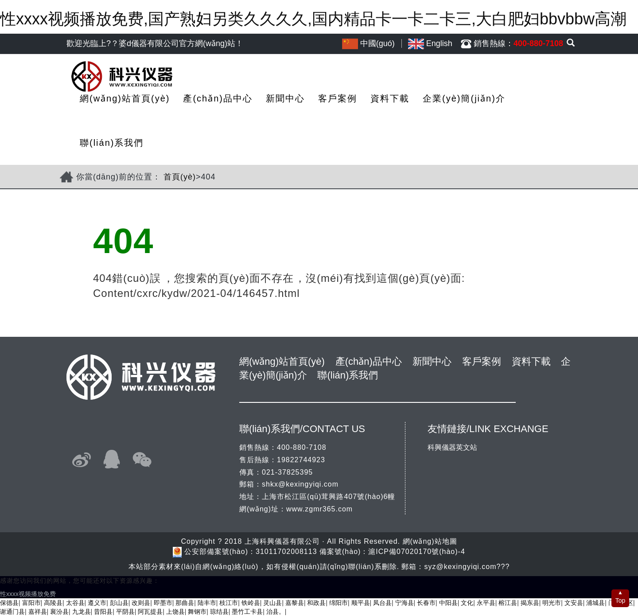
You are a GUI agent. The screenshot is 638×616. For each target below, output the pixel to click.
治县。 (275, 611)
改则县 (141, 602)
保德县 (9, 602)
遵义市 (97, 602)
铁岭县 (250, 602)
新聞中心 (285, 98)
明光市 (551, 602)
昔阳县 (103, 611)
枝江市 (228, 602)
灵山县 (272, 602)
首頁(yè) (179, 176)
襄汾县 (59, 611)
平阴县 (125, 611)
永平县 (486, 602)
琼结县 (219, 611)
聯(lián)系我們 (112, 143)
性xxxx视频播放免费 (28, 593)
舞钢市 (197, 611)
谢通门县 (12, 611)
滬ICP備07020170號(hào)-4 (416, 551)
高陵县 (53, 602)
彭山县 (119, 602)
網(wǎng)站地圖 (430, 541)
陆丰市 (207, 602)
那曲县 (184, 602)
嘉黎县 (294, 602)
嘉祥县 (37, 611)
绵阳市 (338, 602)
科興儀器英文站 (452, 447)
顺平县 (360, 602)
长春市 (426, 602)
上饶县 (175, 611)
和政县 (316, 602)
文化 (467, 602)
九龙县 (81, 611)
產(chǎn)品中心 (218, 98)
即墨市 (163, 602)
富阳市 (31, 602)
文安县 (573, 602)
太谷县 (75, 602)
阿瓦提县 (150, 611)
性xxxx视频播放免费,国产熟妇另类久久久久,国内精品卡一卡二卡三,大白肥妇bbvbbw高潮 (313, 19)
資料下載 (389, 98)
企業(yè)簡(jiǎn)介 (464, 98)
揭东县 (530, 602)
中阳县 (448, 602)
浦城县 (595, 602)
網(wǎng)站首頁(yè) (125, 98)
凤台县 (382, 602)
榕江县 (507, 602)
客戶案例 (337, 98)
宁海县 (404, 602)
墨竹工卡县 (247, 611)
